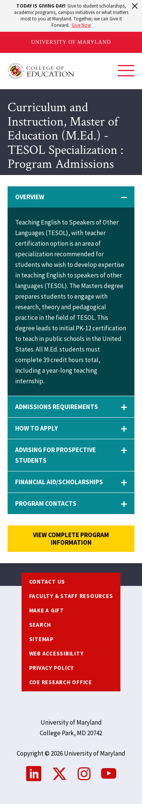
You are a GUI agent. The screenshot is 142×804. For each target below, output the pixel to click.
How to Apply (36, 428)
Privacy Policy (51, 667)
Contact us (47, 581)
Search (40, 624)
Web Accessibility (56, 653)
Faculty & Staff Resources (71, 596)
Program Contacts (45, 503)
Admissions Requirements (56, 407)
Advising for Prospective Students (55, 455)
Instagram (84, 773)
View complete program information (71, 539)
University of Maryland (71, 42)
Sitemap (41, 639)
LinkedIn (33, 773)
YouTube (108, 773)
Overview (29, 197)
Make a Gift (46, 610)
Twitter (59, 773)
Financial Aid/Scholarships (59, 482)
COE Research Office (60, 682)
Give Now (81, 25)
